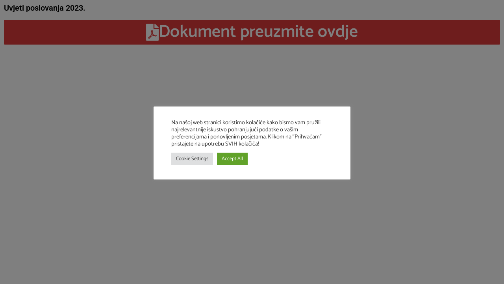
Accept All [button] (232, 159)
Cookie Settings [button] (192, 159)
